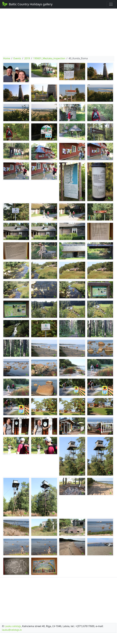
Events (17, 58)
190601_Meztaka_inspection (49, 58)
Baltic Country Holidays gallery (27, 4)
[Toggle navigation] (111, 4)
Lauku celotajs (13, 626)
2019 (27, 58)
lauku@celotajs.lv (12, 629)
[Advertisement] (58, 32)
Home (6, 58)
